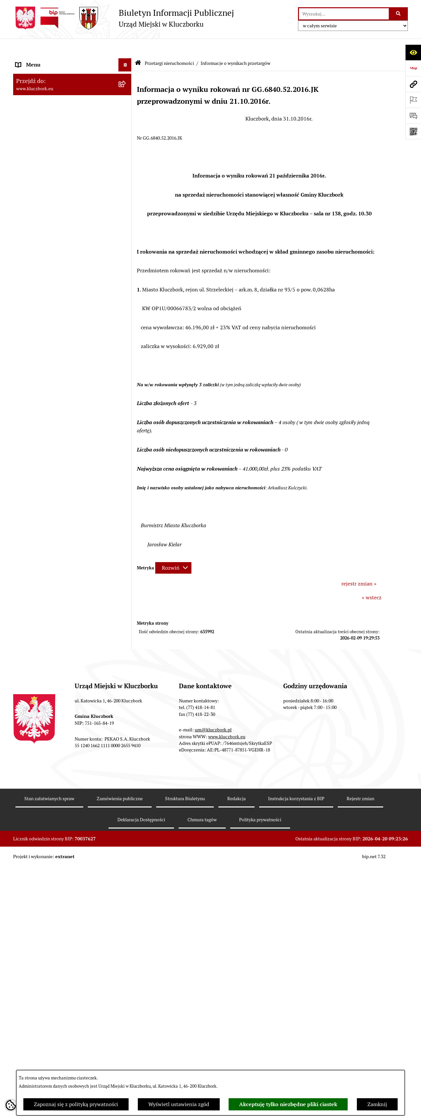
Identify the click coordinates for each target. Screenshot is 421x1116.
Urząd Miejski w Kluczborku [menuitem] (48, 126)
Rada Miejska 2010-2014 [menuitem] (45, 113)
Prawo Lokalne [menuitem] (33, 207)
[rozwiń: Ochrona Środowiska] (126, 520)
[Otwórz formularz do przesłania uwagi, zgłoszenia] (413, 115)
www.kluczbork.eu (226, 993)
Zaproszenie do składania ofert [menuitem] (52, 419)
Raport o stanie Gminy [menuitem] (42, 234)
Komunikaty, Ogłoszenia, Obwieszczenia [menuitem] (63, 493)
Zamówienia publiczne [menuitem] (42, 364)
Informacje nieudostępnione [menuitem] (49, 173)
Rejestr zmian (360, 1055)
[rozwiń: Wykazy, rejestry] (126, 554)
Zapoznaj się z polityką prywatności (76, 1104)
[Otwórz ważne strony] (413, 100)
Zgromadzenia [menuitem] (33, 606)
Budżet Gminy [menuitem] (32, 221)
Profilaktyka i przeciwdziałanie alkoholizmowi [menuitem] (52, 692)
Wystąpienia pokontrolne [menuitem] (45, 593)
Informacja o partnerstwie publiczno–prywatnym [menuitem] (60, 671)
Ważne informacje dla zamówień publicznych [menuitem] (54, 381)
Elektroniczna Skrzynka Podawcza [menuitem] (56, 506)
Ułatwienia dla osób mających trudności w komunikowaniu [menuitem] (65, 537)
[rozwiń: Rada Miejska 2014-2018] (126, 100)
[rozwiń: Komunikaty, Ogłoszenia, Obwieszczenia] (126, 493)
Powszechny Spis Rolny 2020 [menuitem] (50, 743)
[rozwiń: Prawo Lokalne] (126, 208)
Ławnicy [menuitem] (25, 580)
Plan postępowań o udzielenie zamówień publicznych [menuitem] (64, 402)
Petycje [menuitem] (24, 453)
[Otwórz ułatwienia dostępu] (413, 52)
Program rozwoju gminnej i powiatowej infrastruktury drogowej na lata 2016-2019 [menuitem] (66, 650)
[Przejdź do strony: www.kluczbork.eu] (413, 84)
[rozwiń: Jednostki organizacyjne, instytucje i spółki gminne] (126, 139)
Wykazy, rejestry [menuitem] (35, 554)
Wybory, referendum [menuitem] (39, 567)
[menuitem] (72, 282)
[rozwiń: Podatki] (126, 247)
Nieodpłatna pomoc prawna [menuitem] (48, 619)
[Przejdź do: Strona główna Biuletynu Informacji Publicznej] (138, 46)
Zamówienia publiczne (120, 1055)
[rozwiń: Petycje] (126, 454)
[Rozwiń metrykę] (173, 550)
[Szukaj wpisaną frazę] (399, 13)
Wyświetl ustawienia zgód (178, 1104)
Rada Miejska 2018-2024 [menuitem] (45, 86)
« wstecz (372, 579)
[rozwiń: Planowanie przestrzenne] (126, 338)
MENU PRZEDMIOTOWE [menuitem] (45, 160)
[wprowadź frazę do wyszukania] (344, 13)
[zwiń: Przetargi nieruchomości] (126, 261)
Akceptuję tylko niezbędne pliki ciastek (288, 1104)
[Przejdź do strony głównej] (123, 18)
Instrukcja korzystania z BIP (296, 1055)
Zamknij (377, 1104)
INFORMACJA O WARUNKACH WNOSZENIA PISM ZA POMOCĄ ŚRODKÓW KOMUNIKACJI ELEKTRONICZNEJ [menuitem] (55, 863)
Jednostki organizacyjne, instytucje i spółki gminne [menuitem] (66, 143)
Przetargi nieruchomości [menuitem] (44, 260)
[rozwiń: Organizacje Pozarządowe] (126, 467)
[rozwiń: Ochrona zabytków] (126, 351)
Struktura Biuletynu (185, 1055)
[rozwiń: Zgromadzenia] (126, 607)
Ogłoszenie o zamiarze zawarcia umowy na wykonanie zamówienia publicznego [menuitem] (66, 436)
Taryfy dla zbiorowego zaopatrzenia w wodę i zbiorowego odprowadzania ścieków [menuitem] (66, 726)
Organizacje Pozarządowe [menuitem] (46, 467)
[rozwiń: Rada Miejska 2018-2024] (126, 87)
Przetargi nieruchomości (169, 45)
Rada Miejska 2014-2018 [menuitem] (45, 99)
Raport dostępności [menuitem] (38, 791)
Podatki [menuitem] (25, 247)
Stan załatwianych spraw (49, 1055)
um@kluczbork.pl (213, 987)
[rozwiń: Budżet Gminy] (126, 221)
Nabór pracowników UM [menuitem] (44, 633)
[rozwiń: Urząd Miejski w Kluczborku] (126, 126)
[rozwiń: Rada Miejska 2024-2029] (126, 73)
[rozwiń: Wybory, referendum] (126, 567)
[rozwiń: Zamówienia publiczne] (126, 364)
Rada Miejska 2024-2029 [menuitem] (45, 73)
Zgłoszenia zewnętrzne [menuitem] (43, 838)
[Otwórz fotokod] (413, 131)
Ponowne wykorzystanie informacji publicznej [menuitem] (57, 190)
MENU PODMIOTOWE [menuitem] (42, 60)
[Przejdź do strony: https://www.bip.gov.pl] (413, 68)
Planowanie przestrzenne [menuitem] (46, 338)
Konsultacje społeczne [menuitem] (42, 709)
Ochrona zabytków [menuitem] (38, 351)
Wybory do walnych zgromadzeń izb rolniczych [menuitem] (58, 821)
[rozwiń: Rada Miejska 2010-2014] (126, 113)
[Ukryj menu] (125, 47)
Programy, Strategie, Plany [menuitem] (47, 480)
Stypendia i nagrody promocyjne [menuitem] (54, 804)
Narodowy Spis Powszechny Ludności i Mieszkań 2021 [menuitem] (61, 774)
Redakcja (236, 1055)
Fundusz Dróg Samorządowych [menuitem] (52, 756)
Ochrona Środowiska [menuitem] (40, 519)
